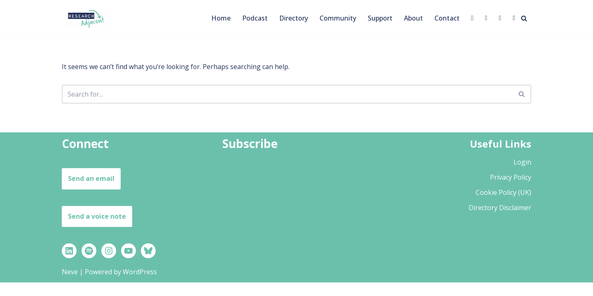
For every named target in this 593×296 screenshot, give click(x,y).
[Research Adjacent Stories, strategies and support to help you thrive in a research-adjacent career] (86, 18)
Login (522, 175)
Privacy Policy (510, 190)
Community (338, 18)
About (413, 18)
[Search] (524, 18)
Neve (70, 285)
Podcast (255, 18)
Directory (293, 18)
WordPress (140, 285)
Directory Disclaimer (500, 221)
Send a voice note (97, 229)
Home (221, 18)
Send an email (91, 192)
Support (380, 18)
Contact (447, 18)
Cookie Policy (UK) (503, 205)
